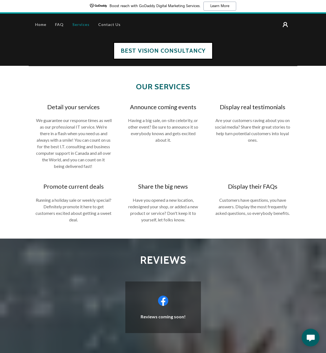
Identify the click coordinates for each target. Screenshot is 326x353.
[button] (285, 24)
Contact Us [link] (109, 24)
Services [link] (81, 24)
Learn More (219, 6)
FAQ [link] (59, 24)
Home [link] (40, 24)
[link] (163, 51)
